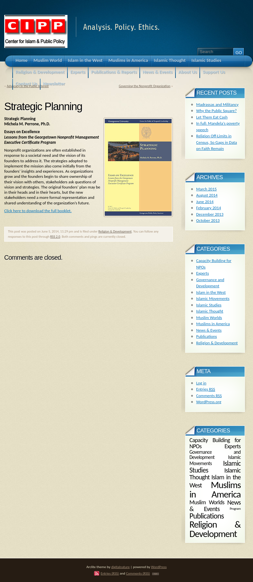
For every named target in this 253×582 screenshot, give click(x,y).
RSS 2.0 (55, 236)
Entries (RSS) (110, 573)
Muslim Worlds (209, 317)
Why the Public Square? (216, 110)
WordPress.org (208, 401)
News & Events (209, 330)
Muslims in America (213, 323)
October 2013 (208, 220)
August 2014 (207, 195)
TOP (155, 574)
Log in (201, 383)
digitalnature (120, 567)
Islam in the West (211, 292)
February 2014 (208, 207)
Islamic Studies (209, 304)
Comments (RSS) (138, 573)
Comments (209, 395)
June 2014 (205, 201)
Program (235, 509)
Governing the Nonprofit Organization (144, 86)
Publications (206, 336)
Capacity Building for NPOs (215, 443)
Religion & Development (114, 231)
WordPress (159, 567)
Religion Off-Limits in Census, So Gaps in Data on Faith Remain (216, 142)
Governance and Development (215, 455)
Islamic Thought (209, 311)
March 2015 (206, 189)
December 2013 (209, 214)
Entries (205, 389)
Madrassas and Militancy (217, 104)
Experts (202, 273)
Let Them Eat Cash (212, 117)
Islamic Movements (213, 298)
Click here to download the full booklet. (38, 210)
